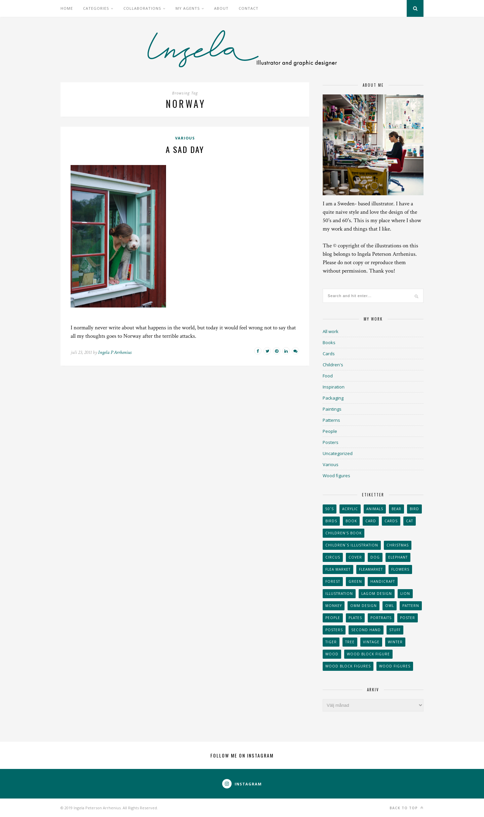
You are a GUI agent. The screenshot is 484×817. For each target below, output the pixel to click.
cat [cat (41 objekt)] (409, 521)
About (221, 8)
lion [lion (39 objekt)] (405, 593)
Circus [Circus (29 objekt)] (332, 557)
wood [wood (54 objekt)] (331, 654)
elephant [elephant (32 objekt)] (398, 557)
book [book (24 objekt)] (351, 521)
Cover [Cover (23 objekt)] (355, 557)
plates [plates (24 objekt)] (355, 617)
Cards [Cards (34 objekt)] (391, 521)
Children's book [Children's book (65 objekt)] (343, 533)
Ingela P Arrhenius (114, 352)
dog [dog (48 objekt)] (375, 557)
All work (330, 331)
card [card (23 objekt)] (370, 521)
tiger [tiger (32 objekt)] (331, 642)
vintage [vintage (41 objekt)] (371, 642)
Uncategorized (338, 453)
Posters (330, 442)
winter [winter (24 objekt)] (395, 642)
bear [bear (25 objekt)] (396, 508)
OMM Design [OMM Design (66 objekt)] (363, 605)
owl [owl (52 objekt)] (389, 605)
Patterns (331, 420)
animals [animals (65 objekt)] (374, 508)
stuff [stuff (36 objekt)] (395, 629)
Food (328, 376)
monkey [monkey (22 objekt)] (333, 605)
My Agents (187, 8)
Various (185, 137)
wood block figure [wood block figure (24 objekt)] (368, 654)
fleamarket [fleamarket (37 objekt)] (371, 569)
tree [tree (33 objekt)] (350, 642)
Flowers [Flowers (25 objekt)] (400, 569)
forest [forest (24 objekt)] (332, 581)
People (330, 431)
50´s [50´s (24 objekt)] (329, 508)
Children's (333, 365)
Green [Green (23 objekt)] (355, 581)
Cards (329, 354)
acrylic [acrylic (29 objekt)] (350, 508)
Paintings (332, 409)
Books (329, 342)
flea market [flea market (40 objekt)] (338, 569)
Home (67, 8)
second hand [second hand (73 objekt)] (366, 629)
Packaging (333, 398)
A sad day (185, 149)
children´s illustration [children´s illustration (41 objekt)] (351, 545)
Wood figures (336, 476)
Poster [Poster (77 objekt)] (407, 617)
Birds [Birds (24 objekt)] (331, 521)
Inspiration (334, 387)
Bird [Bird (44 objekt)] (414, 508)
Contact (248, 8)
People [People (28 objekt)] (332, 617)
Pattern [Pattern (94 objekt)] (410, 605)
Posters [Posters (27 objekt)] (334, 629)
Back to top (407, 807)
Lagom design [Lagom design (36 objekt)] (376, 593)
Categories (96, 8)
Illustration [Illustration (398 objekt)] (339, 593)
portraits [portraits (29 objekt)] (381, 617)
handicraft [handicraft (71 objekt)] (382, 581)
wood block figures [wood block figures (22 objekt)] (348, 666)
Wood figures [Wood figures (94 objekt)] (394, 666)
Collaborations (142, 8)
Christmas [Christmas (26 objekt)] (398, 545)
